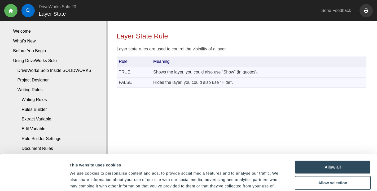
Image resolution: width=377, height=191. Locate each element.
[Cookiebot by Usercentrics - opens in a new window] (34, 181)
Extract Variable (36, 119)
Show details (278, 180)
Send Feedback (336, 10)
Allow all (333, 134)
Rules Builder (34, 109)
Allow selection (332, 149)
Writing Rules (34, 99)
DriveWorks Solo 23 (57, 7)
